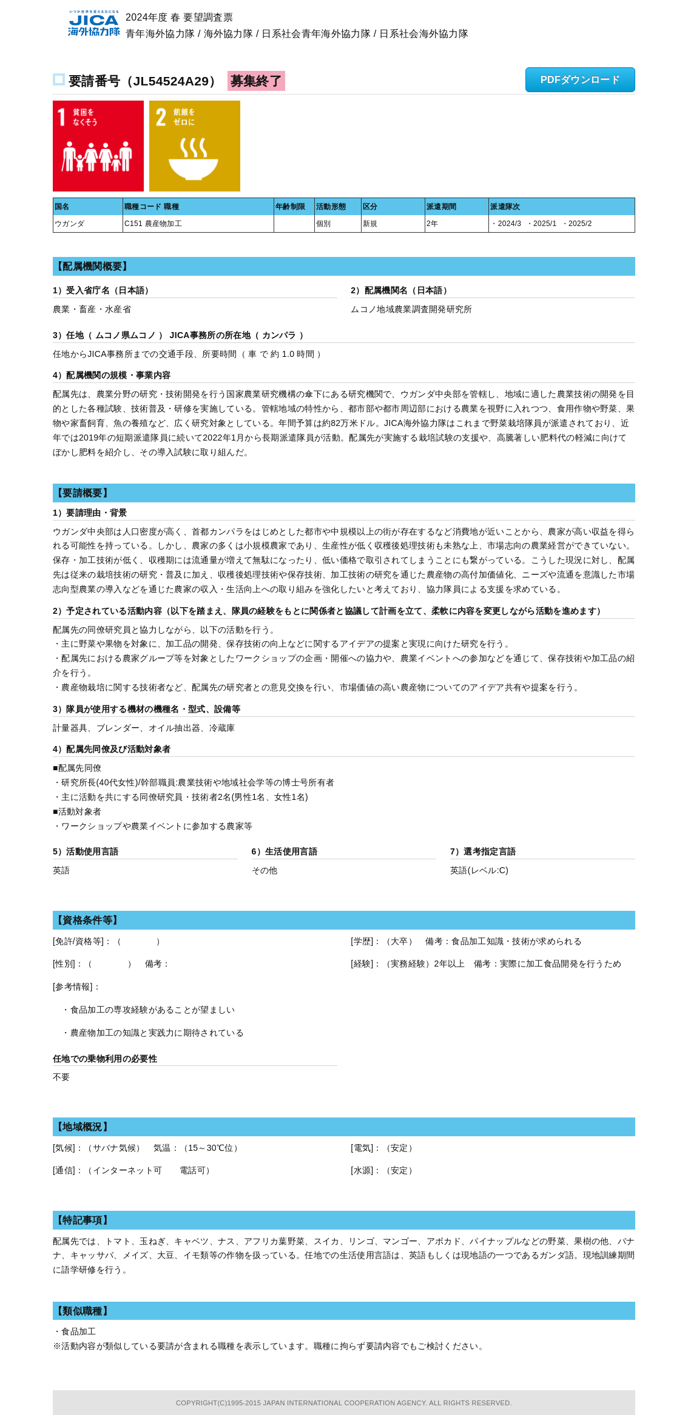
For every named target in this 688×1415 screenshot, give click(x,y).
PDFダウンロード (580, 80)
